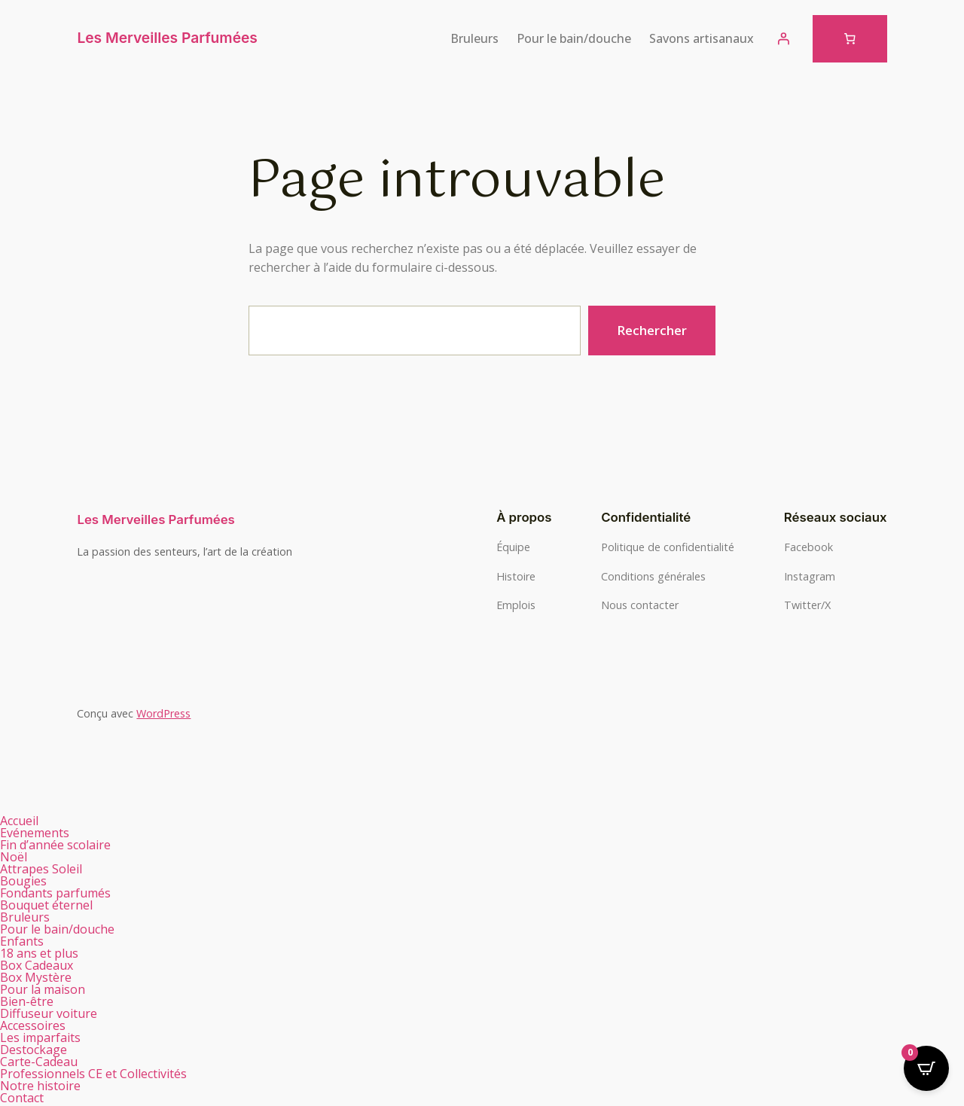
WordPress (163, 713)
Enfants (22, 941)
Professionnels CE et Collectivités (93, 1074)
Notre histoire (40, 1086)
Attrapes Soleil (41, 869)
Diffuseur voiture (48, 1013)
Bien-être (35, 1001)
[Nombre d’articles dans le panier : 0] (850, 38)
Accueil (19, 821)
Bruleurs (33, 917)
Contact (22, 1098)
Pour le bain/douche (65, 929)
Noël (13, 857)
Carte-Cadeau (39, 1062)
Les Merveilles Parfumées (167, 38)
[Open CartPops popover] (926, 1068)
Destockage (33, 1050)
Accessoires (33, 1025)
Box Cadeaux (45, 965)
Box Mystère (36, 977)
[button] (241, 881)
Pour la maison (51, 989)
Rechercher (652, 330)
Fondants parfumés (63, 893)
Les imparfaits (40, 1037)
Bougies (31, 881)
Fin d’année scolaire (55, 845)
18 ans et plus (39, 953)
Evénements (34, 833)
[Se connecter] (783, 38)
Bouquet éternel (46, 905)
